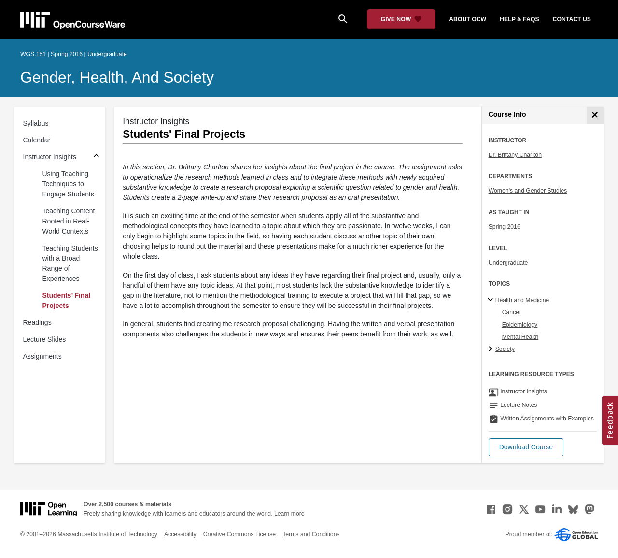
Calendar (37, 140)
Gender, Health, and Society (117, 77)
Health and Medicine (522, 300)
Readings (37, 322)
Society (505, 349)
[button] (526, 447)
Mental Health (520, 337)
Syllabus (36, 123)
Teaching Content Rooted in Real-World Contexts (68, 221)
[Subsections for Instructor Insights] (96, 157)
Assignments (42, 356)
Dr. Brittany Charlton (515, 155)
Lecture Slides (44, 339)
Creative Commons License (239, 534)
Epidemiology (520, 324)
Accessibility (180, 534)
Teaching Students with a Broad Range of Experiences (70, 263)
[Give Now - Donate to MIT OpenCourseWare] (401, 19)
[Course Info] (595, 115)
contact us (572, 19)
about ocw (467, 19)
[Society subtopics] (491, 349)
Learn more (289, 513)
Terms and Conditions (310, 534)
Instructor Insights (50, 157)
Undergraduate (508, 262)
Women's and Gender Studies (528, 190)
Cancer (511, 312)
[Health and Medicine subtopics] (491, 300)
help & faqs (519, 19)
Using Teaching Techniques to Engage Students (68, 184)
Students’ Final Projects (66, 300)
